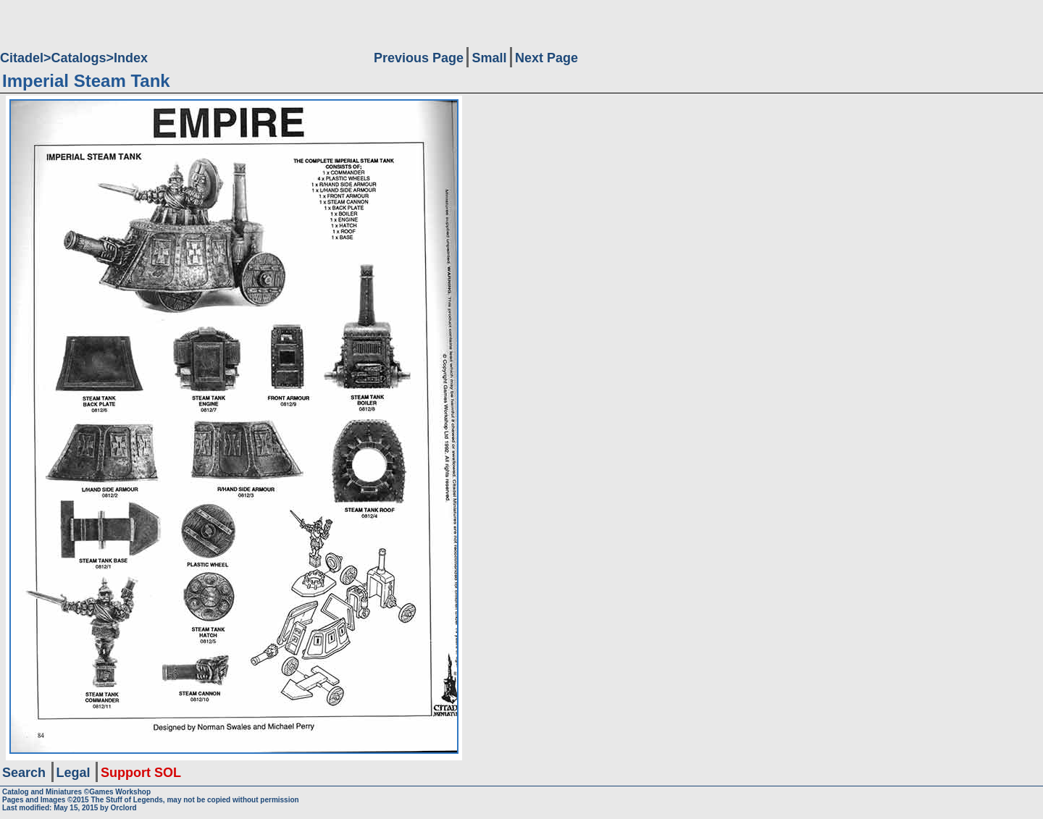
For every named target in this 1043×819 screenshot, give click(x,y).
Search (24, 772)
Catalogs (78, 58)
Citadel (21, 58)
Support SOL (141, 772)
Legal (73, 772)
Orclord (124, 808)
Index (131, 58)
